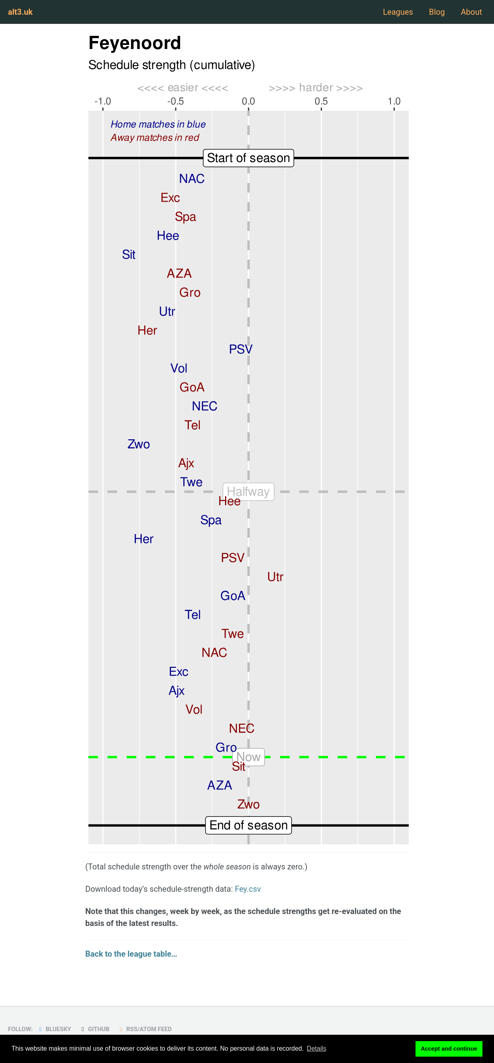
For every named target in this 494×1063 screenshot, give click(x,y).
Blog (437, 12)
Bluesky (54, 1029)
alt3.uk (20, 12)
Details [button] (316, 1048)
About (471, 12)
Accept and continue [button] (449, 1048)
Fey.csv (248, 889)
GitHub (94, 1029)
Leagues (398, 12)
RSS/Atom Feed (144, 1029)
